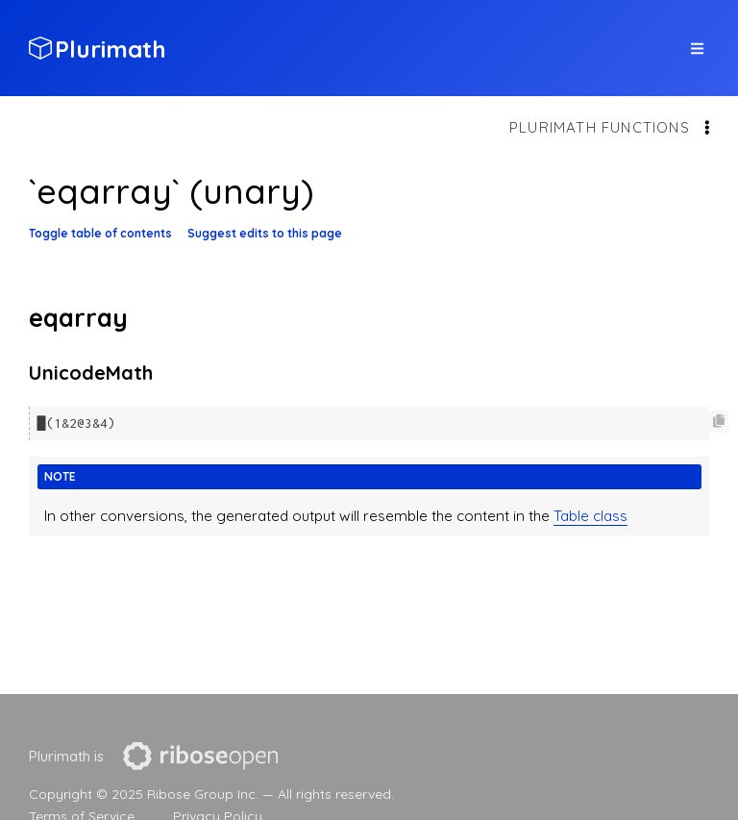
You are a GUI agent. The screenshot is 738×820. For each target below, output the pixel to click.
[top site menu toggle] (697, 48)
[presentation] (200, 756)
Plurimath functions (599, 127)
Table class (590, 515)
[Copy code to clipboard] (718, 421)
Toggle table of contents (100, 233)
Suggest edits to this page (264, 233)
